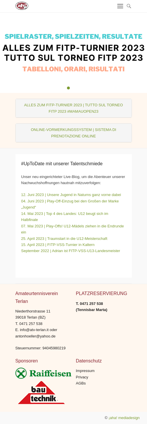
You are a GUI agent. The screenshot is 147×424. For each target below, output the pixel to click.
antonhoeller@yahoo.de (35, 336)
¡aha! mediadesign (124, 418)
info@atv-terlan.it (34, 330)
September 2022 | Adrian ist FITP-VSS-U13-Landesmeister (70, 251)
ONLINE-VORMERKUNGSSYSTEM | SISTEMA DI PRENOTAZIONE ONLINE (73, 132)
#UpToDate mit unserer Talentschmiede (62, 163)
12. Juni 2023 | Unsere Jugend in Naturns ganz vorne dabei (71, 195)
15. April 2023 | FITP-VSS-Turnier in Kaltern (58, 244)
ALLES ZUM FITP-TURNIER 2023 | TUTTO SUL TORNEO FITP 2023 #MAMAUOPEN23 (73, 108)
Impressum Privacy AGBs (85, 377)
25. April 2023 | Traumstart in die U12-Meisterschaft (64, 238)
